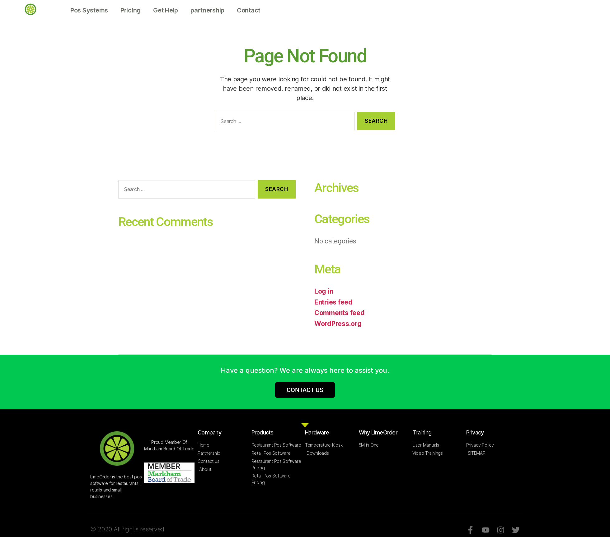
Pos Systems (89, 10)
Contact (248, 10)
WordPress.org (338, 324)
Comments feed (339, 313)
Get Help (165, 10)
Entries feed (333, 302)
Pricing (130, 10)
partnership (207, 10)
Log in (323, 291)
